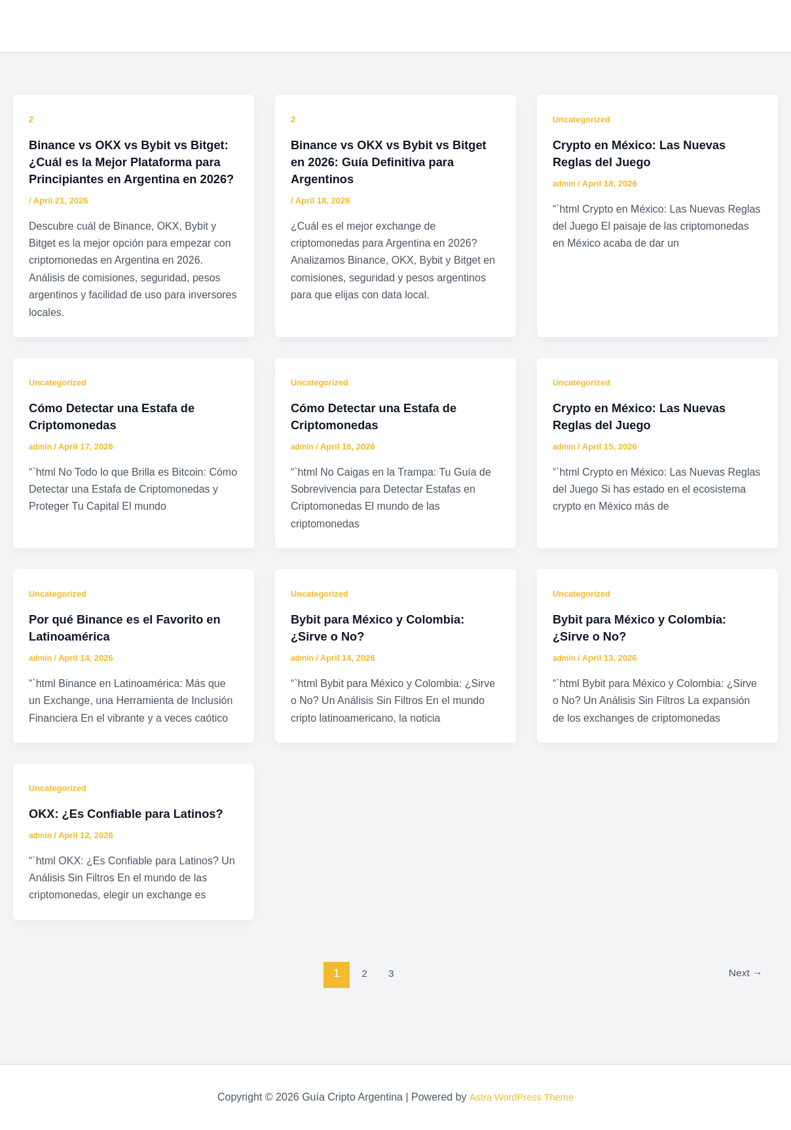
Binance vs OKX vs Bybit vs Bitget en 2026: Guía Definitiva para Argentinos (385, 161)
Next (743, 1007)
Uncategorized (584, 119)
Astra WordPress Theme (521, 1097)
